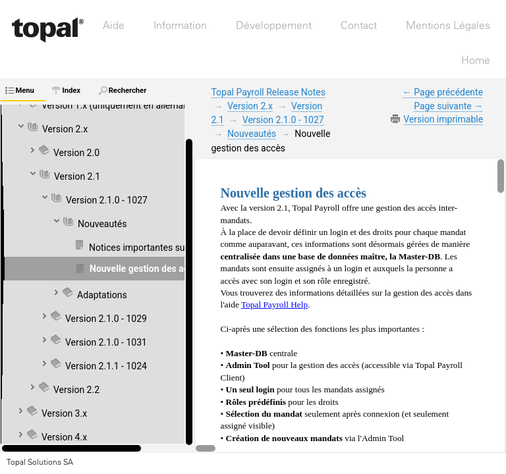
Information (180, 25)
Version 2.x (65, 129)
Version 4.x (64, 437)
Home (475, 59)
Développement (274, 25)
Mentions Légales (448, 25)
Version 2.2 (76, 389)
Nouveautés (251, 133)
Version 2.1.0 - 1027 (283, 120)
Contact (359, 25)
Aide (114, 25)
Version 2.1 (77, 176)
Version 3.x (64, 413)
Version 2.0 (76, 152)
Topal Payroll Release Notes (268, 92)
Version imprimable (443, 119)
